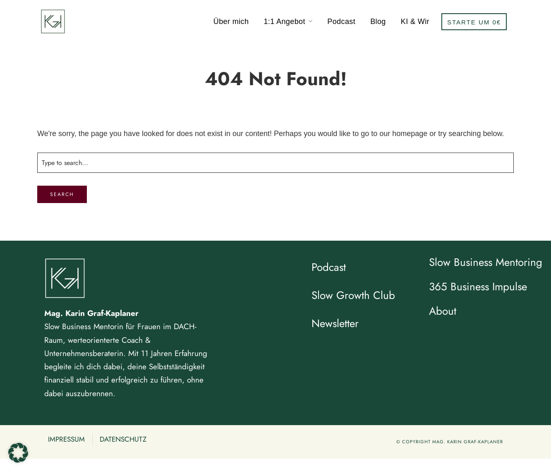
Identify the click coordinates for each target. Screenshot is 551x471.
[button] (18, 453)
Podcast (341, 21)
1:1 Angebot (284, 21)
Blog (378, 21)
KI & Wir (415, 21)
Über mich (231, 21)
